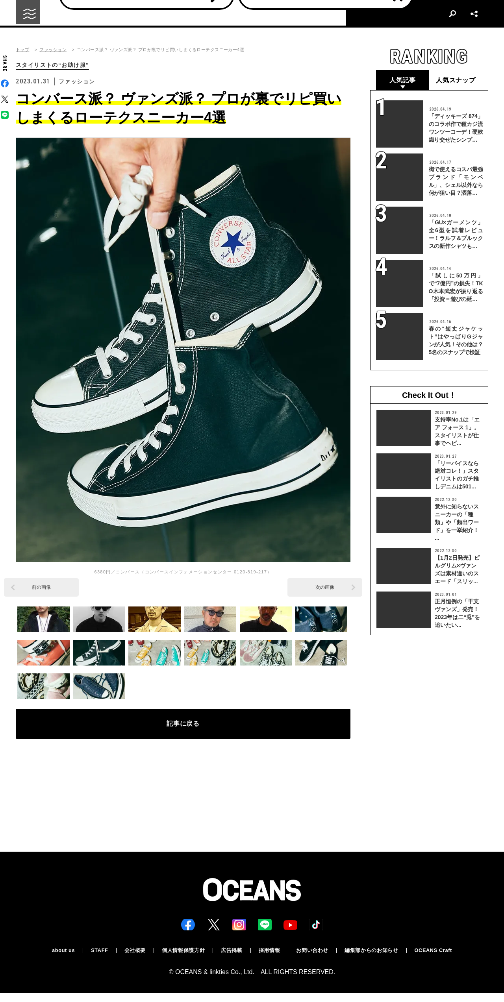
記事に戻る (183, 727)
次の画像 (324, 588)
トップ (22, 50)
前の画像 (41, 588)
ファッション (53, 50)
